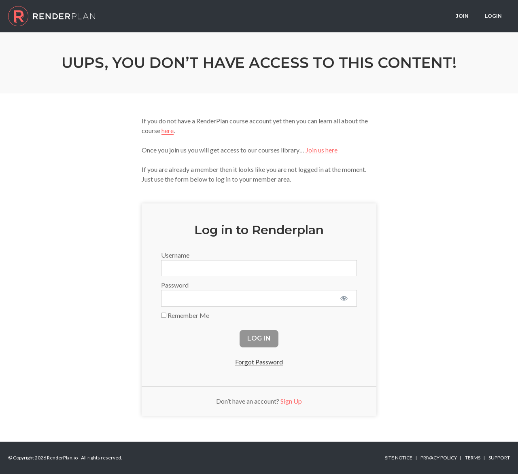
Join (462, 16)
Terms (472, 458)
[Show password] (344, 298)
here (167, 130)
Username (175, 255)
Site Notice (398, 458)
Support (499, 458)
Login (493, 16)
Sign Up (291, 401)
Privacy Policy (438, 458)
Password (175, 285)
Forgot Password (259, 362)
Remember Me (185, 315)
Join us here (322, 150)
